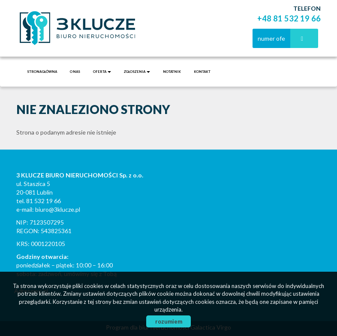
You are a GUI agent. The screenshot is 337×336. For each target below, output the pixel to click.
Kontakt (202, 71)
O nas (75, 71)
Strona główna (42, 71)
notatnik (172, 71)
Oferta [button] (102, 71)
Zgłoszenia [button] (137, 71)
